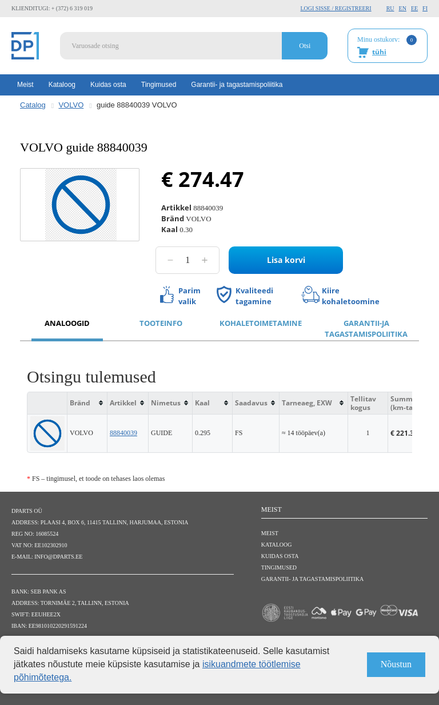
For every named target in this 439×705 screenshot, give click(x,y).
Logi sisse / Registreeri (335, 8)
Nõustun (396, 664)
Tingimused (159, 85)
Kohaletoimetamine (261, 323)
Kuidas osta (108, 85)
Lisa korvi (286, 259)
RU (390, 8)
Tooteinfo (160, 323)
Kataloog (62, 85)
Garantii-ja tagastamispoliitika (366, 328)
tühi (379, 52)
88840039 (123, 433)
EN (402, 8)
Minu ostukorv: (387, 46)
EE (414, 8)
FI (425, 8)
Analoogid (67, 323)
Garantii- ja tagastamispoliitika (236, 85)
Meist (25, 85)
